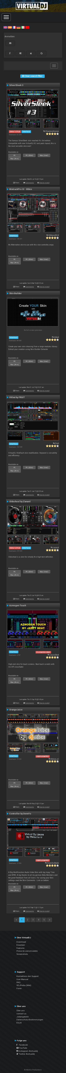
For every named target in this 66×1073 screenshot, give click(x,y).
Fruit (57, 443)
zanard (56, 547)
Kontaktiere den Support (27, 976)
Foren (19, 988)
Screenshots (22, 954)
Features (20, 948)
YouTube (21, 1048)
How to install (44, 183)
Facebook (22, 1045)
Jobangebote (22, 1017)
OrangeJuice (16, 710)
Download (21, 942)
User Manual (22, 979)
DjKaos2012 (54, 235)
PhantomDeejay (52, 131)
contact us (21, 1013)
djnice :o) (55, 759)
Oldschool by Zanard (19, 501)
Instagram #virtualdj (27, 1051)
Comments (29, 183)
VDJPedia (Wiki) (23, 985)
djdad (56, 337)
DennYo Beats (53, 863)
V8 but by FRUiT (17, 397)
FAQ (18, 982)
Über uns (20, 1010)
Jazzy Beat (54, 655)
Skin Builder (15, 293)
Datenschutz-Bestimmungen (29, 1019)
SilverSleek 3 (16, 85)
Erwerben (20, 945)
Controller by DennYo (20, 814)
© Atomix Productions (33, 1070)
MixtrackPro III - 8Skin (20, 189)
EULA (19, 1023)
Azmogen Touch (17, 605)
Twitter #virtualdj (25, 1054)
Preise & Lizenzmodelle (27, 951)
